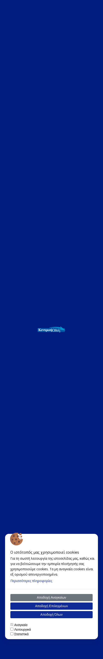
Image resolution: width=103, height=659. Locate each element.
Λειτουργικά (22, 629)
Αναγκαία (20, 625)
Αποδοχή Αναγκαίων (51, 597)
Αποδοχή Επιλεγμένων (51, 606)
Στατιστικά (21, 634)
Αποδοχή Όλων (51, 614)
